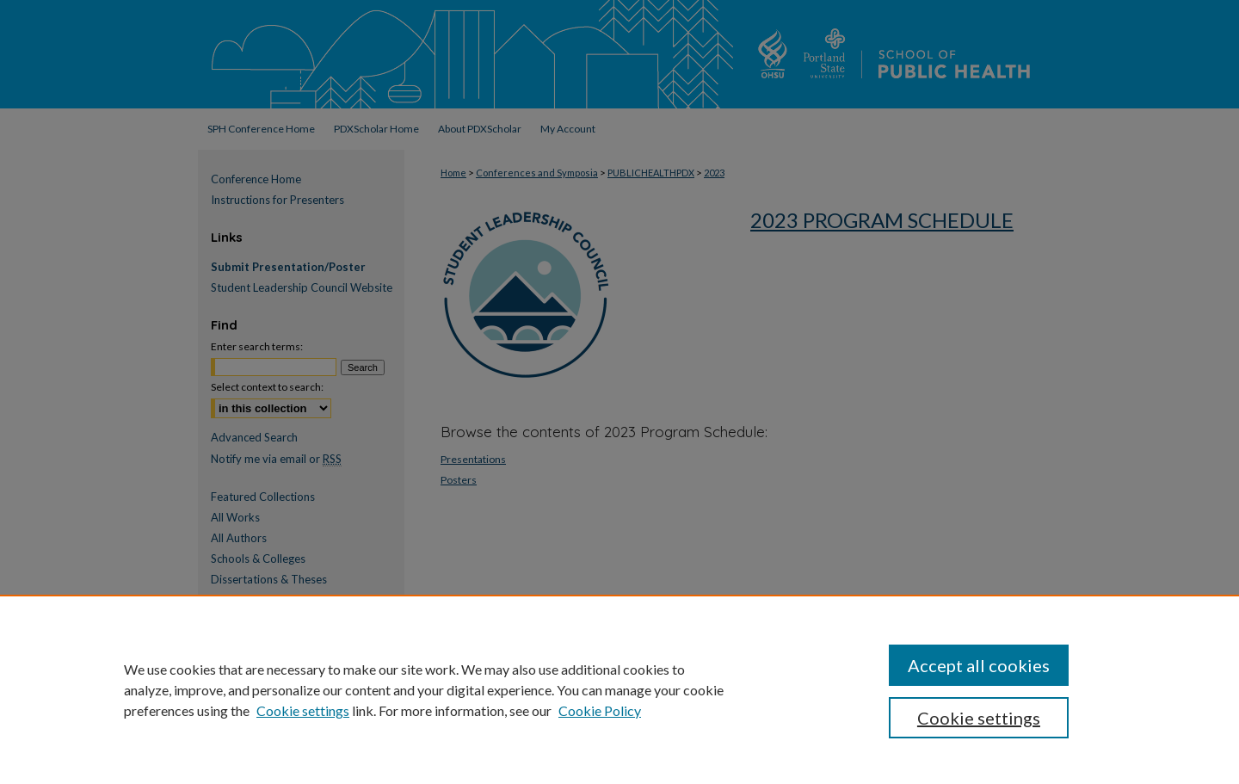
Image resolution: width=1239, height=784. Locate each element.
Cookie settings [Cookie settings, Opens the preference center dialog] (978, 717)
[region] (619, 689)
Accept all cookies (979, 665)
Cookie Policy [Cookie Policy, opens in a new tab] (599, 710)
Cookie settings (302, 710)
